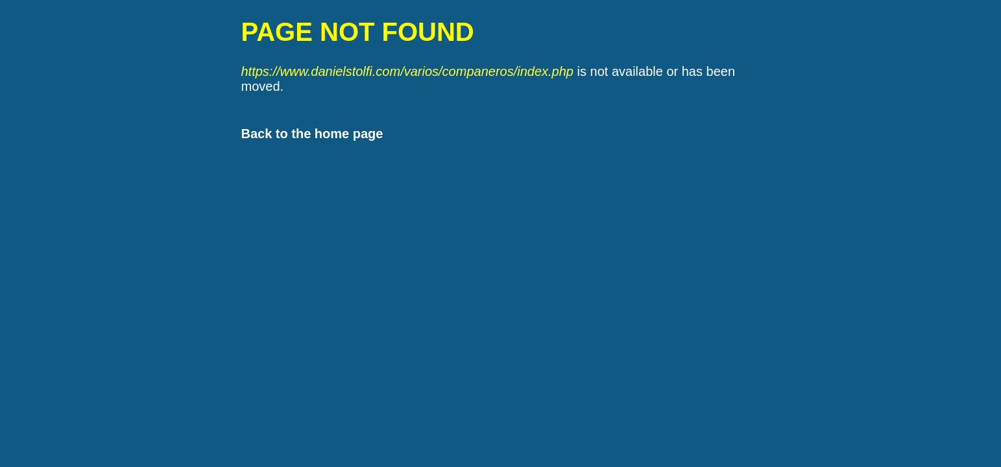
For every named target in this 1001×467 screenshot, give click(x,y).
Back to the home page (312, 133)
